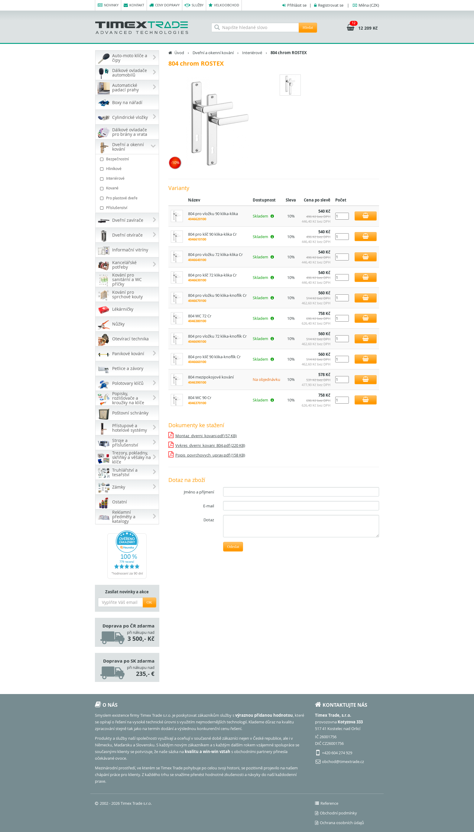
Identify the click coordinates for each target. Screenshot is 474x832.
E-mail (208, 506)
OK (149, 602)
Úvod (179, 52)
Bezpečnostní (128, 159)
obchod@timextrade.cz (343, 761)
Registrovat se (330, 5)
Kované (128, 188)
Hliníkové (128, 168)
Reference (326, 803)
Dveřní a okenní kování (213, 52)
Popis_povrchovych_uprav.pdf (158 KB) (210, 455)
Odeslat (233, 546)
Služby (194, 5)
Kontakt (134, 5)
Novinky (108, 5)
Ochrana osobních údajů (339, 822)
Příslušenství (128, 207)
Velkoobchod (224, 5)
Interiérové (128, 178)
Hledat (308, 27)
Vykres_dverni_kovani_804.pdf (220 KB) (210, 445)
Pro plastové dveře (128, 198)
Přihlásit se (297, 5)
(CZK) (369, 5)
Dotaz (208, 519)
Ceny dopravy (164, 5)
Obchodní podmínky (336, 813)
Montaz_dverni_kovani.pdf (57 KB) (206, 435)
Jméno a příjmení (199, 492)
